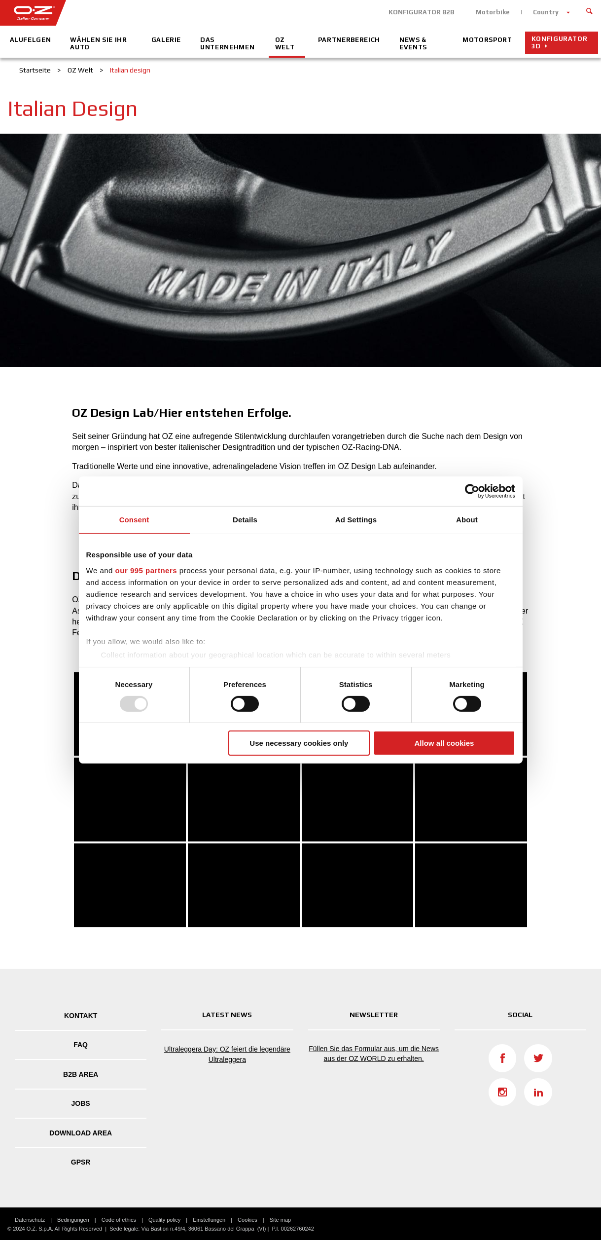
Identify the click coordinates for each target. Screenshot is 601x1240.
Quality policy (164, 1220)
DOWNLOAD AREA (80, 1133)
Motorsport (487, 39)
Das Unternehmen (227, 43)
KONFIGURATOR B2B (421, 12)
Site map (280, 1220)
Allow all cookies (444, 743)
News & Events (413, 43)
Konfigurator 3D (559, 42)
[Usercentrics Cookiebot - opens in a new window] (472, 491)
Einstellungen (209, 1220)
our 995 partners (146, 570)
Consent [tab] (134, 519)
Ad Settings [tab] (356, 519)
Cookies (247, 1220)
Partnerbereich (349, 39)
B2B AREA (80, 1074)
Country (546, 12)
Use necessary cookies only (298, 743)
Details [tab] (245, 519)
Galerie (166, 39)
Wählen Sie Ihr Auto (98, 43)
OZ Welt (285, 43)
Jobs (80, 1103)
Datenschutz (30, 1220)
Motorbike (493, 12)
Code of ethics (119, 1220)
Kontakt (80, 1016)
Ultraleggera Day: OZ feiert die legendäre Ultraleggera (227, 1054)
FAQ (80, 1045)
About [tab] (467, 519)
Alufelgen (30, 39)
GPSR (81, 1162)
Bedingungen (73, 1220)
